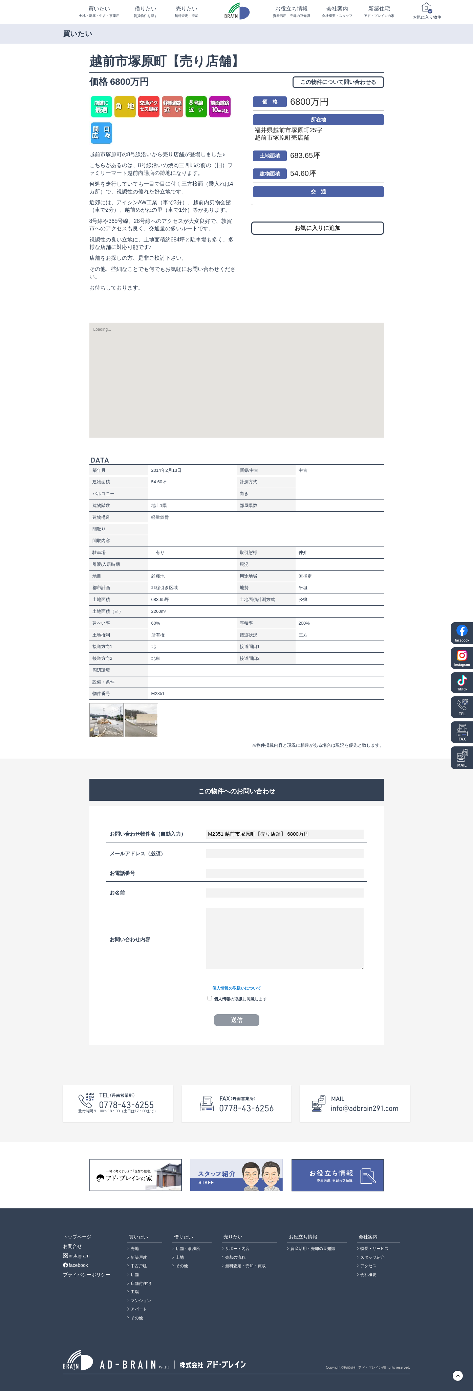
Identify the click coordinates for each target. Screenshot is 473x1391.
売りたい (186, 12)
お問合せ (72, 1246)
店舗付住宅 (141, 1283)
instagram (76, 1255)
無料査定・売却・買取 (245, 1266)
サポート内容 (237, 1248)
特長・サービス (374, 1248)
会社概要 (368, 1274)
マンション (141, 1300)
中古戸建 (139, 1266)
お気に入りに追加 (318, 228)
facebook (75, 1265)
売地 (135, 1248)
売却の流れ (235, 1257)
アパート (139, 1309)
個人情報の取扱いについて (236, 988)
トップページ (77, 1236)
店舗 (135, 1274)
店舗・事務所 (188, 1248)
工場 (135, 1292)
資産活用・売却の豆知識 (313, 1248)
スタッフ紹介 (372, 1257)
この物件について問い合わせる (338, 82)
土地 (180, 1257)
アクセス (368, 1266)
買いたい (99, 12)
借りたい (145, 12)
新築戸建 (139, 1257)
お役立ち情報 (291, 12)
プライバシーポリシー (86, 1274)
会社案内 (337, 12)
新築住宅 (379, 12)
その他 (137, 1318)
